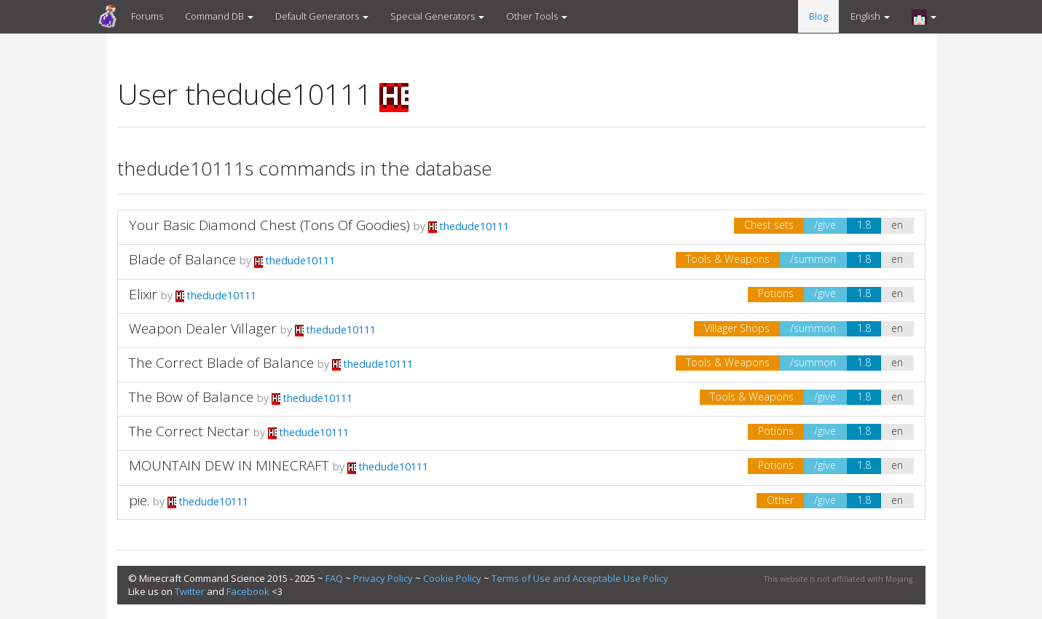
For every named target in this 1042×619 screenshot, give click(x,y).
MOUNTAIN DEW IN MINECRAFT (229, 465)
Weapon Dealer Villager (203, 328)
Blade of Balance (182, 259)
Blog (818, 16)
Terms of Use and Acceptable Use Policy (580, 578)
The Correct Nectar (189, 431)
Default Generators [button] (321, 16)
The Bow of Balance (191, 396)
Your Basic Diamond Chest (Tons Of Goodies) (269, 225)
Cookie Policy (452, 578)
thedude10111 (468, 226)
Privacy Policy (383, 578)
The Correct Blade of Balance (221, 362)
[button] (924, 16)
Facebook (247, 591)
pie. (139, 500)
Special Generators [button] (437, 16)
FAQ (334, 578)
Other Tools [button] (536, 16)
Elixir (143, 294)
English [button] (870, 16)
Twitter (190, 591)
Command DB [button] (219, 16)
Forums (147, 16)
